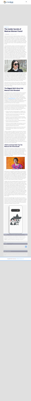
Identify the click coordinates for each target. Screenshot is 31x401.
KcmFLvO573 (6, 71)
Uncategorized (6, 64)
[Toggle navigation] (26, 2)
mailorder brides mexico (20, 130)
